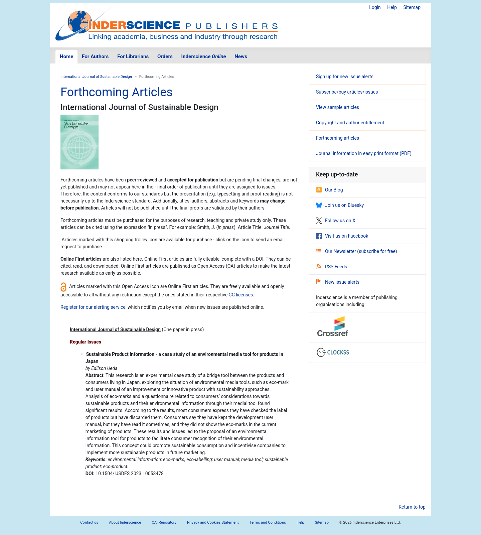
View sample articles (337, 107)
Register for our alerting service (93, 307)
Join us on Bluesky (340, 205)
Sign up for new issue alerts (344, 76)
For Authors (95, 56)
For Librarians (133, 56)
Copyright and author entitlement (350, 122)
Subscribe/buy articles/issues (347, 92)
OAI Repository (164, 522)
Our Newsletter (336, 251)
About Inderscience (125, 522)
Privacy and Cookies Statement (213, 522)
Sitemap (412, 7)
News (240, 56)
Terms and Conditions (268, 522)
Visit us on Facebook (342, 236)
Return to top (412, 507)
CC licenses (241, 294)
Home (66, 56)
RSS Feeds (331, 266)
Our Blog (329, 189)
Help (392, 7)
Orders (165, 56)
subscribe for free (377, 251)
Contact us (89, 522)
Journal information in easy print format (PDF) (364, 153)
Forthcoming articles (337, 138)
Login (375, 7)
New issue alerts (337, 282)
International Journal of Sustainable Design (96, 77)
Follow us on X (335, 220)
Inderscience (203, 56)
